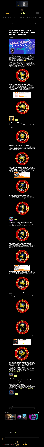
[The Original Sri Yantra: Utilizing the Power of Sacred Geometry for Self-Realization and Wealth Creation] (33, 417)
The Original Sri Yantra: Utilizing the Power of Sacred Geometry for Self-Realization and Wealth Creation (33, 421)
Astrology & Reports (24, 23)
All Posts (6, 23)
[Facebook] (28, 443)
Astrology (29, 23)
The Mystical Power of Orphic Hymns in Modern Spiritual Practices (22, 421)
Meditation (19, 23)
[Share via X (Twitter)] (10, 406)
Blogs (12, 23)
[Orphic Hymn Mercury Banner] (10, 417)
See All (38, 412)
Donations (15, 23)
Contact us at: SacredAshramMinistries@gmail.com (8, 444)
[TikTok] (23, 443)
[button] (7, 13)
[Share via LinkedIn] (12, 406)
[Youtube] (25, 443)
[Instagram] (27, 443)
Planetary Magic (34, 23)
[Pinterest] (24, 443)
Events (9, 23)
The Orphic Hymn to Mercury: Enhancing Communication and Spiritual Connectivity (9, 421)
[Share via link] (14, 406)
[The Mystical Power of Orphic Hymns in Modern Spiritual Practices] (22, 417)
